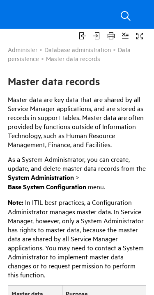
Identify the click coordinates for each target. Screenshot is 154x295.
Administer (22, 49)
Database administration (77, 49)
